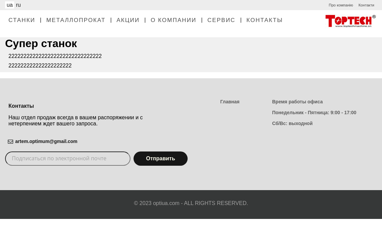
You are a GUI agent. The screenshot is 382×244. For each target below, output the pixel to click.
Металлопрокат (75, 20)
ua (10, 5)
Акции (128, 20)
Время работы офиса (297, 101)
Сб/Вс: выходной (292, 123)
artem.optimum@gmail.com (46, 141)
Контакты (264, 20)
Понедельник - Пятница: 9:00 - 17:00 (314, 112)
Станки (21, 20)
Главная (230, 101)
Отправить (160, 158)
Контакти (366, 5)
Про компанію (341, 5)
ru (18, 5)
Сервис (222, 20)
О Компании (173, 20)
